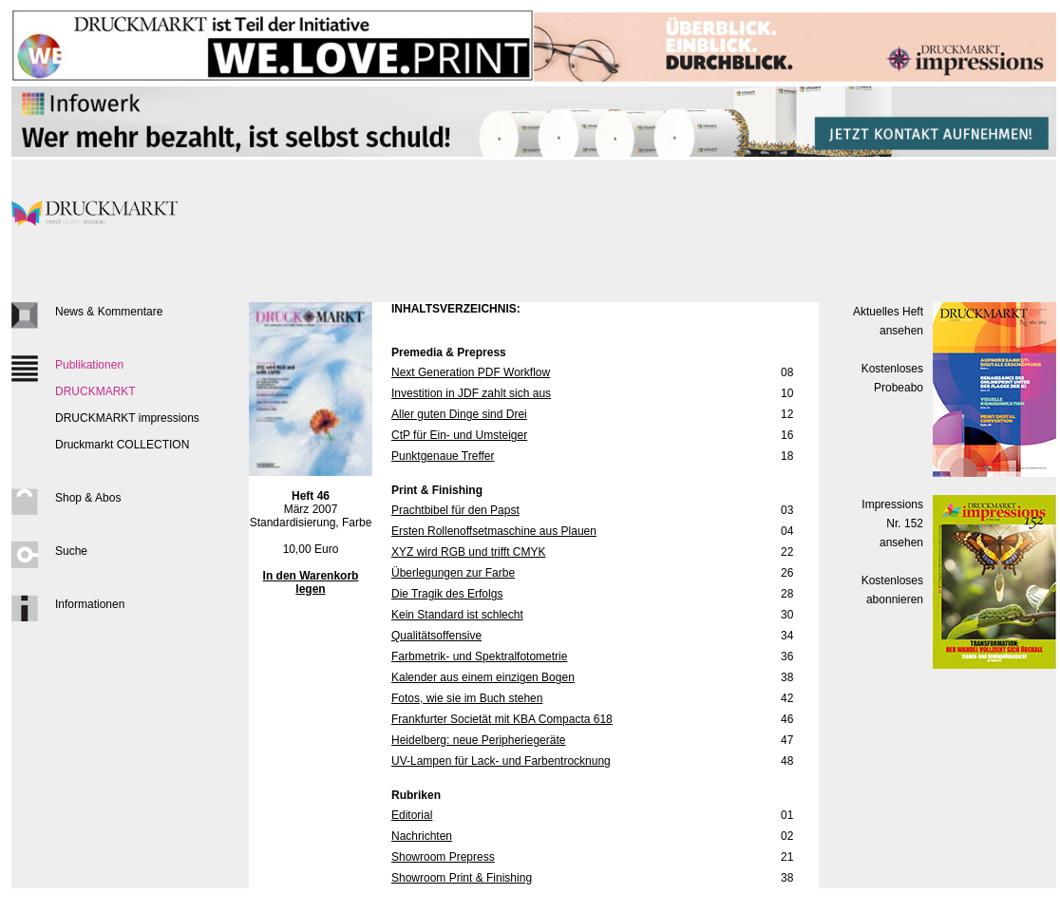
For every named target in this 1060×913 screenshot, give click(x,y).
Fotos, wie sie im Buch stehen (466, 698)
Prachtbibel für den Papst (455, 510)
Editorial (411, 815)
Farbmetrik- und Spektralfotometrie (479, 656)
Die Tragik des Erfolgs (446, 593)
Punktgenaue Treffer (443, 456)
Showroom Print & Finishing (461, 877)
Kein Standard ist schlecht (457, 614)
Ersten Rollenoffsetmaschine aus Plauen (493, 531)
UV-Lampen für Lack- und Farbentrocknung (501, 761)
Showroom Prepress (443, 857)
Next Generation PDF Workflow (470, 372)
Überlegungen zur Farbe (453, 573)
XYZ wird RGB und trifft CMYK (468, 552)
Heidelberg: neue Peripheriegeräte (478, 740)
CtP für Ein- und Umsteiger (459, 435)
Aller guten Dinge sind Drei (459, 414)
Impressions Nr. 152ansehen (892, 523)
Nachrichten (421, 836)
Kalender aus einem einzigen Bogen (483, 677)
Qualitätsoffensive (436, 635)
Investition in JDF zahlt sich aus (471, 393)
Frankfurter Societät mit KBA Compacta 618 (502, 719)
